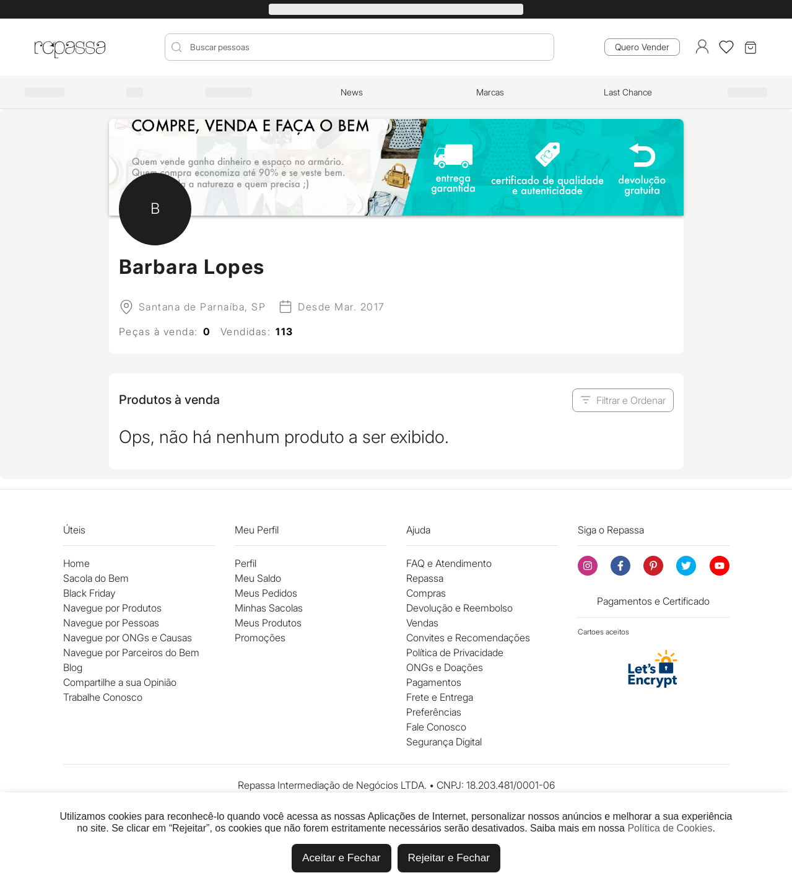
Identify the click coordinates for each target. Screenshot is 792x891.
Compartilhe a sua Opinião (119, 682)
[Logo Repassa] (70, 47)
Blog (72, 667)
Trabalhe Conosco (102, 697)
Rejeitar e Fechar (449, 857)
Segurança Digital (444, 741)
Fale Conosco (436, 727)
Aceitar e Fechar (341, 857)
